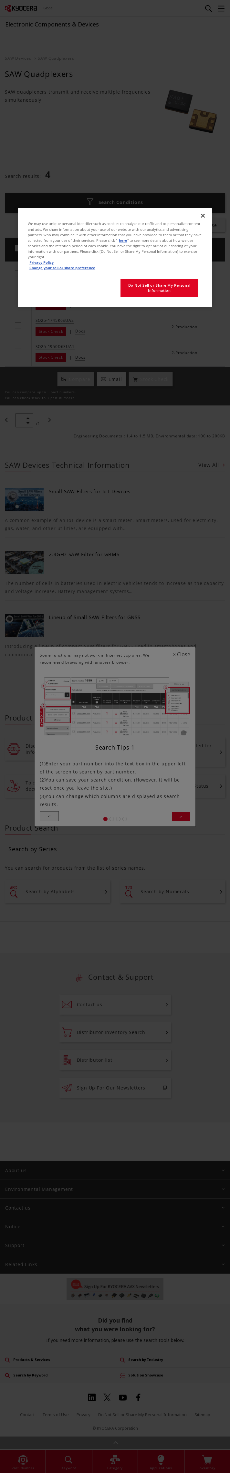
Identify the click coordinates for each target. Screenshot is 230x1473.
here (123, 240)
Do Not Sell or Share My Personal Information (159, 288)
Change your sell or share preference (62, 267)
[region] (115, 257)
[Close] (203, 216)
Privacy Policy (41, 262)
